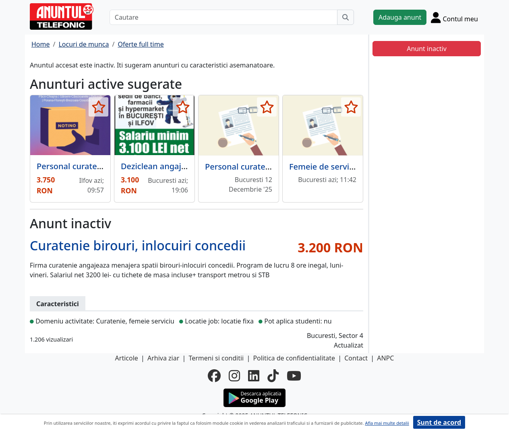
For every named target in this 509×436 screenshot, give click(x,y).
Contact (356, 358)
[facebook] (214, 375)
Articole (126, 358)
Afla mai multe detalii (387, 423)
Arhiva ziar (163, 358)
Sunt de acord (439, 422)
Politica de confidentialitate (294, 358)
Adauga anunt (400, 17)
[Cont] (454, 17)
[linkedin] (253, 375)
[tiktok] (273, 375)
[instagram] (234, 375)
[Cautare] (223, 17)
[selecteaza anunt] (98, 107)
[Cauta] (345, 17)
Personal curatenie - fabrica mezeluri (275, 166)
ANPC (385, 358)
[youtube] (294, 375)
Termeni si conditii (216, 358)
